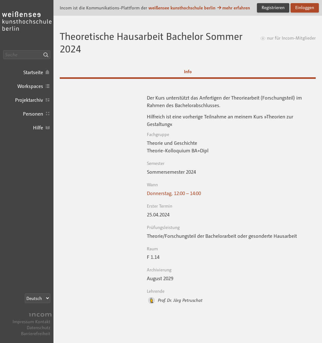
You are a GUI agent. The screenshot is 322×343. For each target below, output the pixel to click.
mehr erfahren (233, 7)
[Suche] (26, 54)
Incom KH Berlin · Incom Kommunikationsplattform (27, 25)
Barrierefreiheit (35, 333)
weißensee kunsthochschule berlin (181, 7)
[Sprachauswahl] (37, 298)
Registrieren (273, 7)
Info (188, 71)
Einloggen (304, 7)
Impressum (23, 321)
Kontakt (42, 321)
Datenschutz (38, 327)
